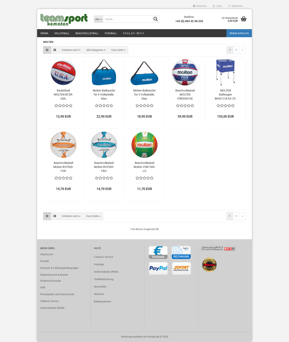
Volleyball (61, 33)
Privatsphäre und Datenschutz (57, 294)
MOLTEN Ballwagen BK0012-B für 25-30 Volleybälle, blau (225, 95)
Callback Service (49, 301)
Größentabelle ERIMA (52, 307)
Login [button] (217, 6)
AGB (42, 287)
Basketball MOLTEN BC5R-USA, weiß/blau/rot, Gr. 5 (63, 95)
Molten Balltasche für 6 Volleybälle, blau (104, 94)
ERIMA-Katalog (239, 33)
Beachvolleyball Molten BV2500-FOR (63, 167)
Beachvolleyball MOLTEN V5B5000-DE (185, 94)
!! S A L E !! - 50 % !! (133, 33)
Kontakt (44, 261)
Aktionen (99, 294)
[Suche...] (98, 19)
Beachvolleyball (87, 33)
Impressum (46, 254)
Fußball (111, 33)
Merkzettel (235, 6)
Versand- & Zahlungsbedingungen (59, 267)
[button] (200, 6)
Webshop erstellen (131, 336)
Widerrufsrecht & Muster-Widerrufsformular (54, 277)
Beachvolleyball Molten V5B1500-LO (144, 167)
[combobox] (71, 50)
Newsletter (100, 286)
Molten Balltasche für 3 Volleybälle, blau (144, 94)
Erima (44, 33)
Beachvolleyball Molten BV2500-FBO (104, 167)
